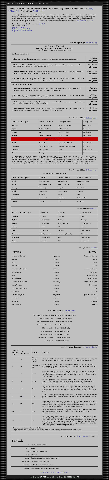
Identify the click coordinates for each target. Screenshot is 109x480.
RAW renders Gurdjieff (19, 27)
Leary (90, 8)
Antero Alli (93, 208)
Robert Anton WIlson (70, 310)
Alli (17, 11)
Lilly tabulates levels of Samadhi (22, 30)
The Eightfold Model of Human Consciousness (55, 472)
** (22, 396)
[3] (44, 24)
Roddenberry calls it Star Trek (21, 29)
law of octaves (81, 21)
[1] (40, 24)
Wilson (12, 11)
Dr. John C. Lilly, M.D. (90, 347)
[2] (42, 24)
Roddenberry (38, 11)
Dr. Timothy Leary (91, 42)
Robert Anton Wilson (82, 436)
